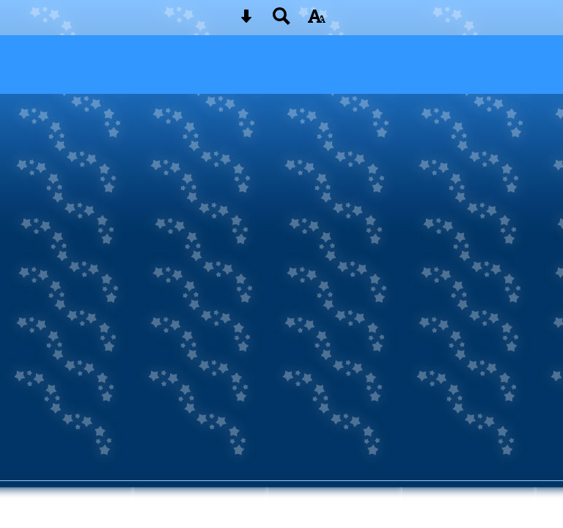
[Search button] (281, 21)
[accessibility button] (317, 21)
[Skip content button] (246, 21)
